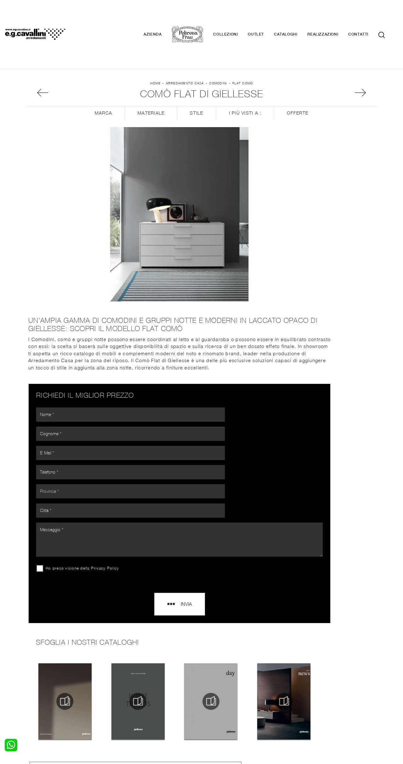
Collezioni (235, 16)
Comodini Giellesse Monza (333, 502)
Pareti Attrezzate (133, 683)
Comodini (218, 51)
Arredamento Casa (185, 51)
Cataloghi (295, 16)
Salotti (122, 677)
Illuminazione (218, 683)
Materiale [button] (151, 85)
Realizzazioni (332, 16)
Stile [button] (196, 85)
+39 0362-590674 (276, 717)
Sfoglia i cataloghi (333, 125)
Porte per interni (222, 677)
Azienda (162, 16)
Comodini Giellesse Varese (333, 516)
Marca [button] (103, 85)
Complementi (219, 689)
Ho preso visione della (85, 445)
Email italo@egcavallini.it (325, 717)
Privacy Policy (108, 445)
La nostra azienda (314, 677)
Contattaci (306, 683)
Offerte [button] (297, 85)
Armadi (33, 689)
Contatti (368, 16)
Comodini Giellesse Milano (333, 488)
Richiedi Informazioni (333, 106)
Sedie (121, 696)
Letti (30, 677)
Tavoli (122, 689)
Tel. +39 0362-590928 (228, 717)
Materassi (215, 696)
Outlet (265, 16)
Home (155, 51)
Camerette (37, 683)
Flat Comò (242, 51)
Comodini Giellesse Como (333, 530)
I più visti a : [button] (245, 85)
